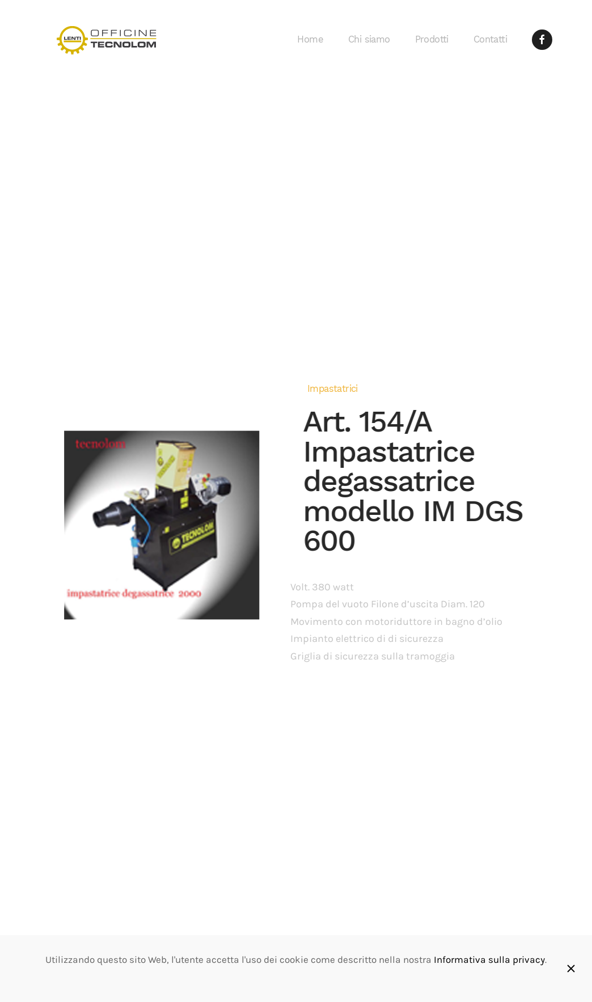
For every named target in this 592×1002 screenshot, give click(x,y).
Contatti (490, 39)
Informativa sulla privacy (489, 959)
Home (310, 39)
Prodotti (432, 39)
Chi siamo (369, 39)
